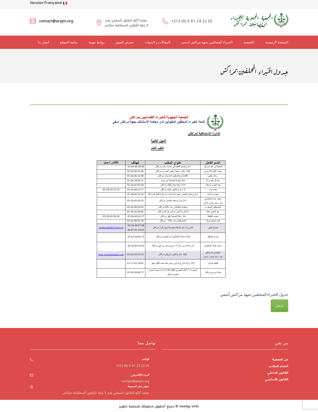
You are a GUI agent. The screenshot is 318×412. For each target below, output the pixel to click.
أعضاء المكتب (278, 366)
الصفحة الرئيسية (276, 42)
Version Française (46, 3)
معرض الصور (124, 42)
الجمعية (249, 42)
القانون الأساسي (276, 379)
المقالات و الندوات (157, 42)
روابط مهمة (96, 42)
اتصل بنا (43, 42)
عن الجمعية (280, 359)
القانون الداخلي (277, 373)
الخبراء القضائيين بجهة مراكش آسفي (207, 42)
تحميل (279, 306)
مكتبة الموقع (69, 42)
